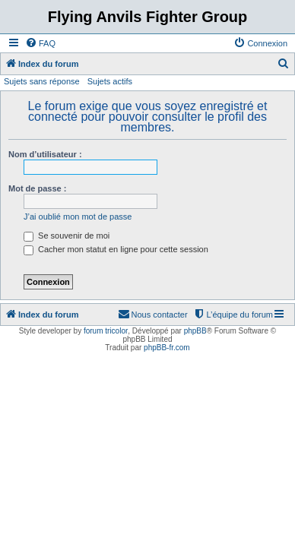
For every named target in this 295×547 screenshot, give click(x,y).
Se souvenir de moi (66, 235)
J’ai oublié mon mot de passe (78, 216)
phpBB (195, 331)
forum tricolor (106, 331)
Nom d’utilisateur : (45, 154)
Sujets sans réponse (42, 81)
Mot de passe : (37, 188)
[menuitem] (40, 43)
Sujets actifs (109, 81)
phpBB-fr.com (167, 347)
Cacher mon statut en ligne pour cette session (116, 249)
